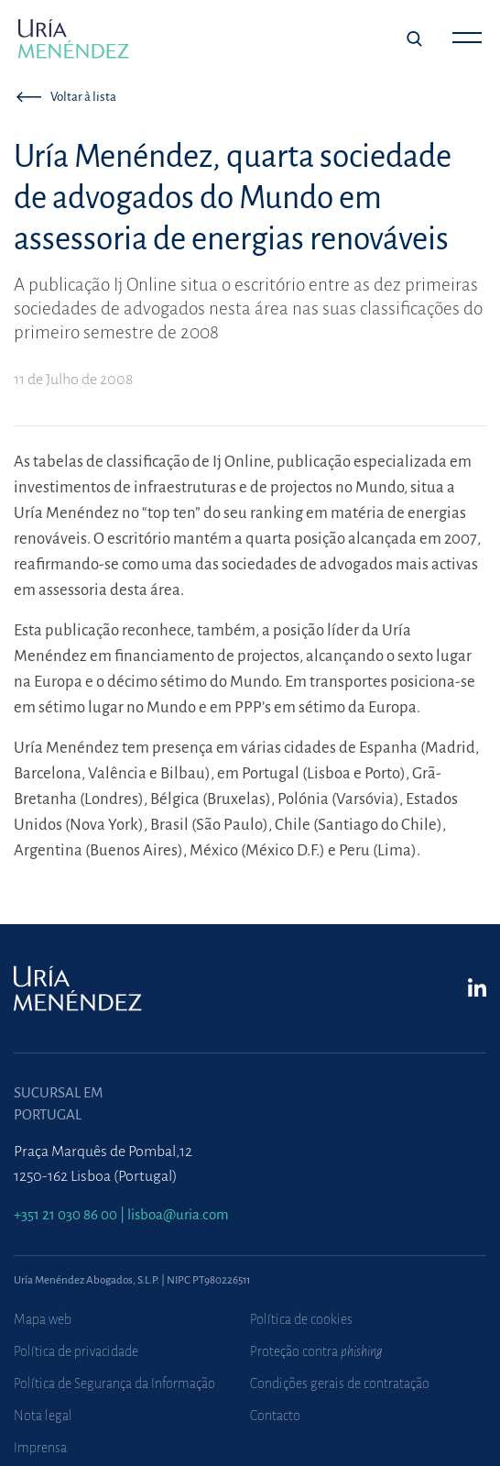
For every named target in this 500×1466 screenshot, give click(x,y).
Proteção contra (316, 1351)
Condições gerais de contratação (339, 1383)
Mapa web (42, 1319)
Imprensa (40, 1447)
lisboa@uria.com (178, 1214)
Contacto (275, 1415)
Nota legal (43, 1415)
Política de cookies (301, 1319)
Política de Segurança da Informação (114, 1383)
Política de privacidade (76, 1351)
